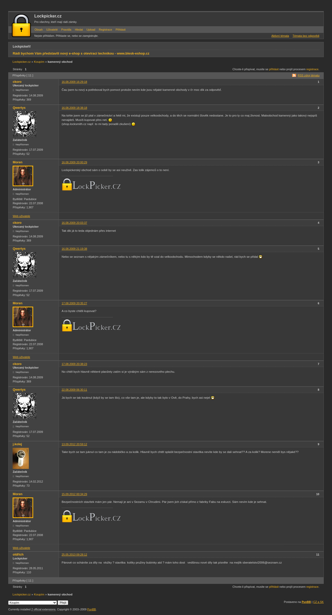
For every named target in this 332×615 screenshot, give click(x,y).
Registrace (105, 29)
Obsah (38, 29)
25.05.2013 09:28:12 (74, 554)
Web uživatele (21, 216)
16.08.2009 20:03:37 (74, 222)
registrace (312, 69)
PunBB (306, 601)
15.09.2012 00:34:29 (74, 494)
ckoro (17, 82)
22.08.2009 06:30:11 (74, 389)
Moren (17, 162)
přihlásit (274, 69)
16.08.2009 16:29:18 (74, 81)
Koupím (39, 61)
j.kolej (17, 444)
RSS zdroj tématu (309, 75)
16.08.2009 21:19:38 (74, 248)
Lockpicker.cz (48, 16)
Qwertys (19, 108)
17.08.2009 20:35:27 (74, 303)
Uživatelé (52, 29)
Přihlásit (120, 29)
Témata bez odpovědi (306, 35)
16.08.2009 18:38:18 (74, 107)
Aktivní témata (280, 35)
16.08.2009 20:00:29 (74, 162)
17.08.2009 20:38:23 (74, 364)
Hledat (79, 29)
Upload (90, 29)
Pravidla (66, 29)
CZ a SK (318, 601)
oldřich (18, 554)
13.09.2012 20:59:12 (74, 444)
